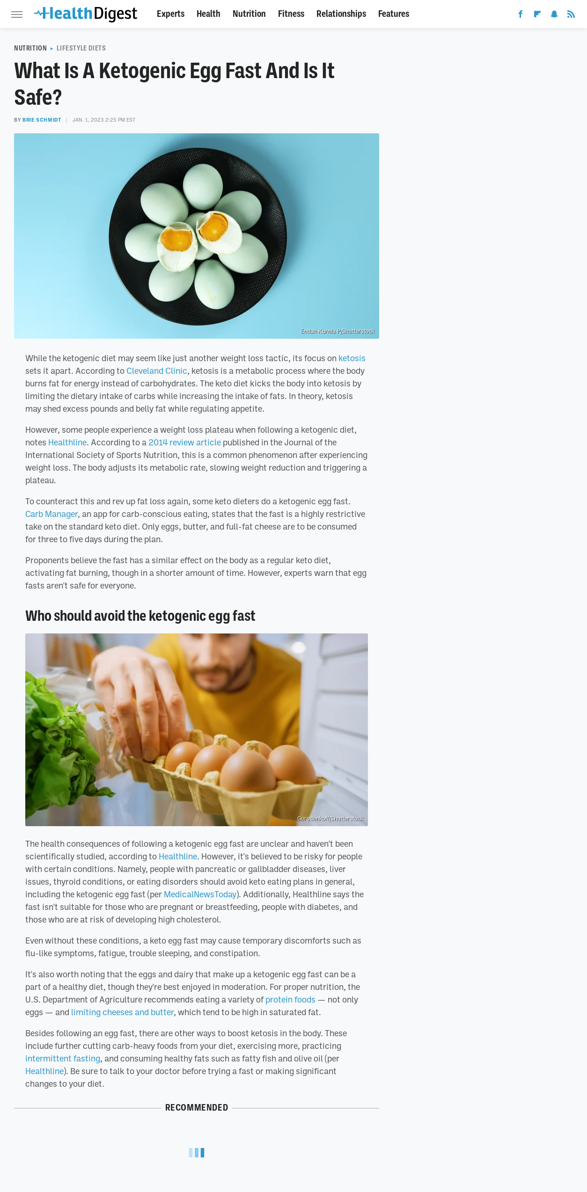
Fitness (291, 13)
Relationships (341, 13)
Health (208, 13)
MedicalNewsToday (200, 894)
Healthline (67, 442)
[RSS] (571, 16)
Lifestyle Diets (81, 48)
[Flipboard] (537, 16)
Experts (170, 13)
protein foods (290, 999)
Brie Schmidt (41, 119)
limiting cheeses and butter (122, 1012)
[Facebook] (520, 16)
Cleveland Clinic (156, 370)
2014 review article (184, 442)
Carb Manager (51, 514)
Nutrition (249, 13)
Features (393, 13)
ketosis (352, 358)
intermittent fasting (62, 1058)
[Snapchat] (554, 16)
